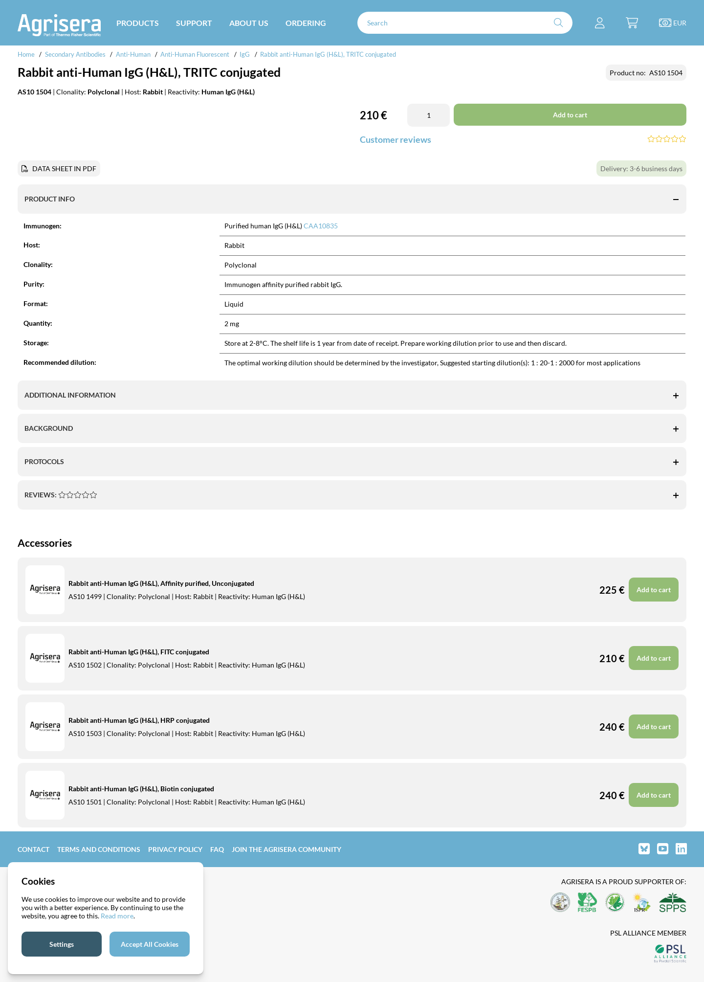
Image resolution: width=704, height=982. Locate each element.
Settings (61, 944)
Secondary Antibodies (75, 54)
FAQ (217, 849)
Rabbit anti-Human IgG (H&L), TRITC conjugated (328, 54)
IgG (245, 54)
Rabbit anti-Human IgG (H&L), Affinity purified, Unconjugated (161, 583)
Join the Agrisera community (286, 849)
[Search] (464, 23)
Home (26, 54)
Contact (33, 849)
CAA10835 (321, 226)
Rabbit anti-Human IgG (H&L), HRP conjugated (139, 720)
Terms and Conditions (98, 849)
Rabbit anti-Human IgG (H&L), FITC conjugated (138, 651)
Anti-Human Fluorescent (194, 54)
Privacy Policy (175, 849)
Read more (117, 916)
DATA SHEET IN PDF (64, 168)
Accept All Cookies (149, 944)
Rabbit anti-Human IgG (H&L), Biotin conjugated (141, 788)
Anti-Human (133, 54)
